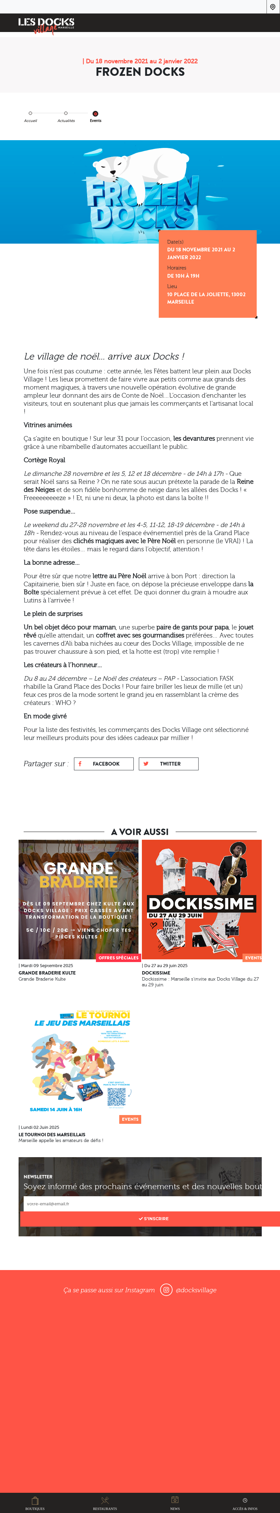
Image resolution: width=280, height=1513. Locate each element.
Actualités (66, 121)
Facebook (99, 763)
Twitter (162, 763)
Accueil (30, 121)
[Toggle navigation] (252, 23)
